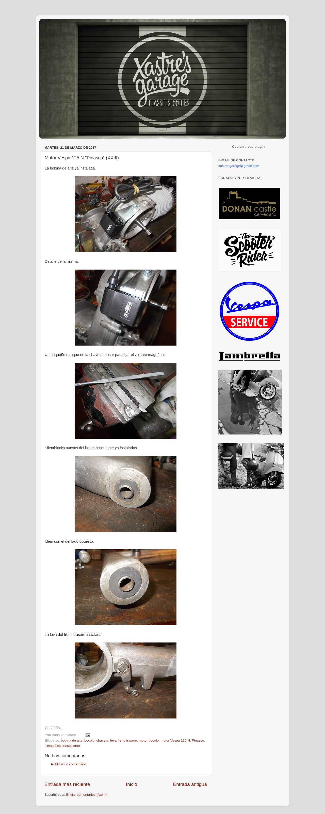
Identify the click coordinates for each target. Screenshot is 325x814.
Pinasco (198, 740)
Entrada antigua (190, 784)
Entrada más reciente (67, 784)
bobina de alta (72, 740)
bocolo (89, 740)
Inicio (131, 784)
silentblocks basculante (62, 746)
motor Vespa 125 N (175, 740)
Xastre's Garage (54, 26)
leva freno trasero (123, 740)
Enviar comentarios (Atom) (86, 795)
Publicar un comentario (68, 764)
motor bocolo (149, 740)
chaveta (102, 740)
